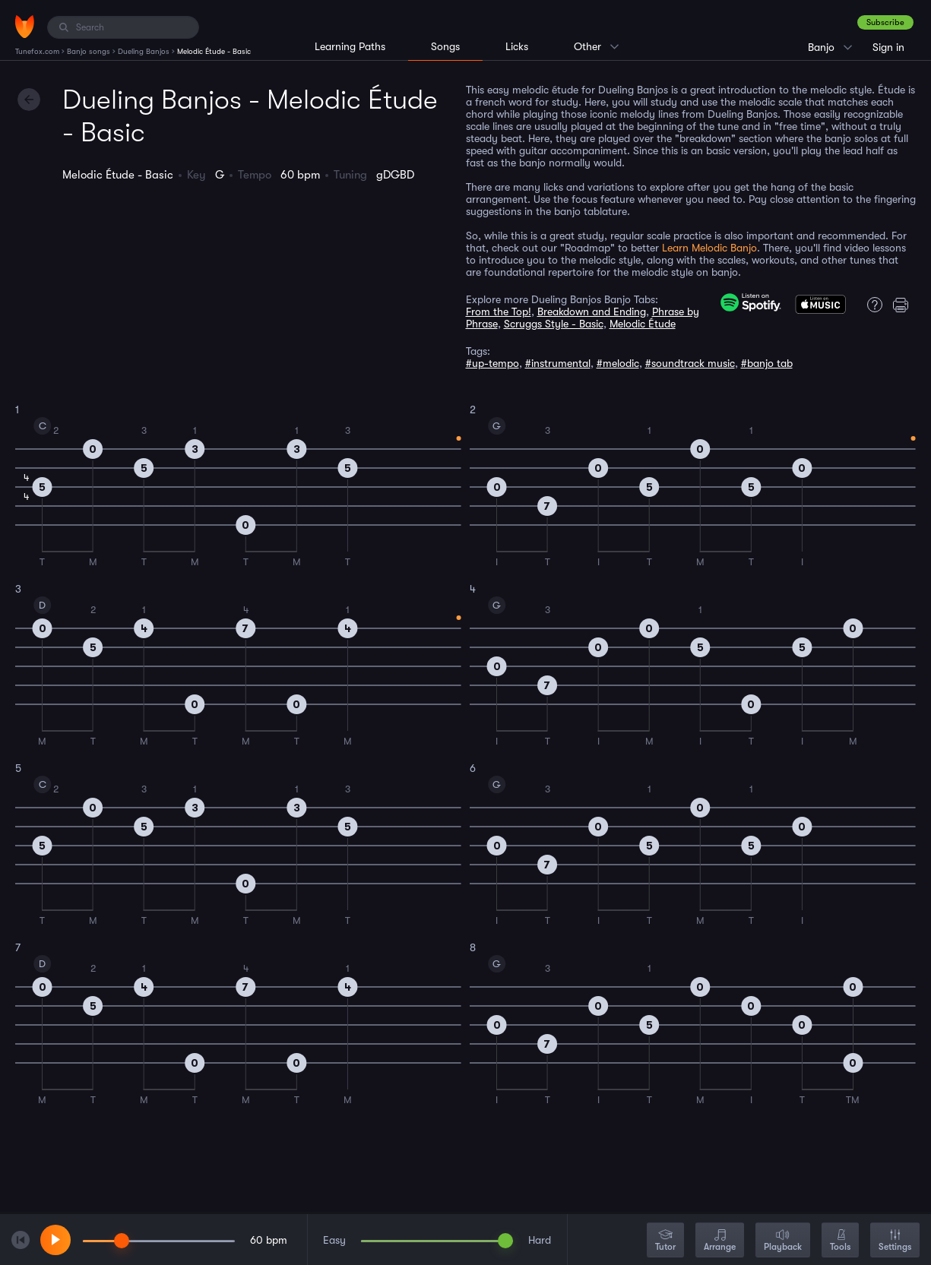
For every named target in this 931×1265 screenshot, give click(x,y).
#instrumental (558, 363)
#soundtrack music (690, 363)
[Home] (24, 26)
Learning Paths (350, 46)
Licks (516, 46)
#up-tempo (492, 363)
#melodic (618, 363)
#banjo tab (767, 363)
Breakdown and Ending (591, 311)
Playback (783, 1241)
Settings (895, 1241)
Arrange (720, 1241)
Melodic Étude (643, 324)
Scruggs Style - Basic (553, 324)
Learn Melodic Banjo (709, 248)
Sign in (888, 47)
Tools (840, 1241)
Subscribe (885, 22)
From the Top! (498, 311)
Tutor (665, 1241)
